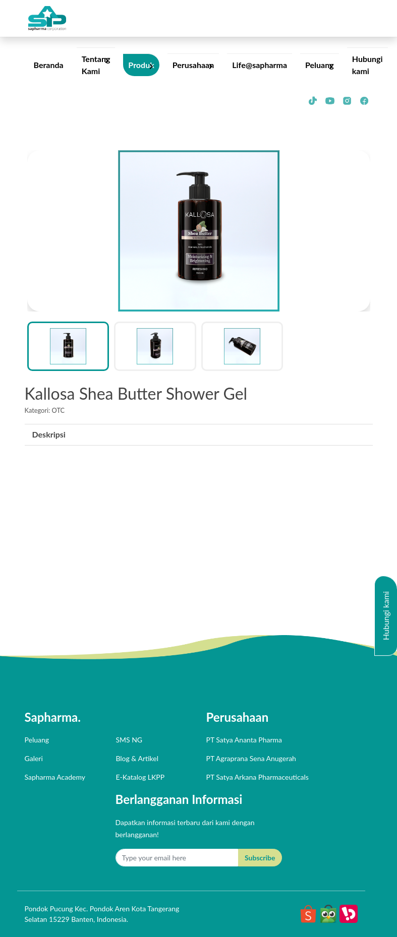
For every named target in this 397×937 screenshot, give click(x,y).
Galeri (34, 758)
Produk (141, 65)
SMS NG (129, 739)
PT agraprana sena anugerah (251, 758)
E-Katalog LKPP (140, 777)
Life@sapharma (259, 65)
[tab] (49, 434)
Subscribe (260, 857)
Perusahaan (193, 65)
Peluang (319, 65)
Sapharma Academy (55, 777)
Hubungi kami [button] (385, 615)
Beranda (49, 65)
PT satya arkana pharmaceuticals (257, 777)
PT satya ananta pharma (244, 739)
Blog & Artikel (137, 758)
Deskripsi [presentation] (49, 434)
